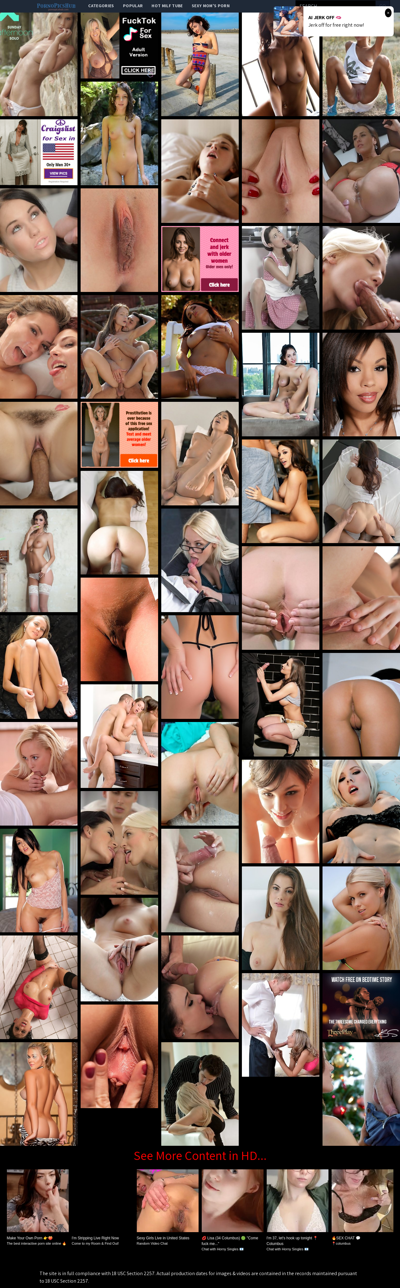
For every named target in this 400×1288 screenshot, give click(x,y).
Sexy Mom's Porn (211, 5)
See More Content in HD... (200, 1155)
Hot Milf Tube (167, 5)
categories (101, 5)
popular (133, 5)
